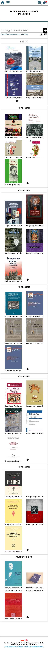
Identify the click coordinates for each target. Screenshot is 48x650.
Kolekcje (25, 34)
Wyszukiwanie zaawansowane (11, 34)
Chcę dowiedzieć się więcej (14, 646)
